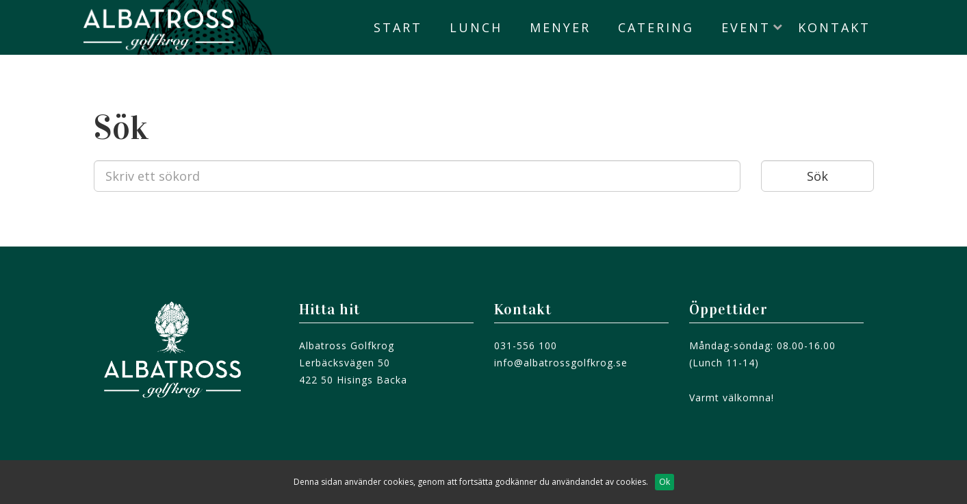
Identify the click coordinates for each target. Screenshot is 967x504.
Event (746, 27)
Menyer (560, 27)
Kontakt (834, 27)
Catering (656, 27)
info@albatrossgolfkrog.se (561, 362)
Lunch (476, 27)
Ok (664, 482)
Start (398, 27)
